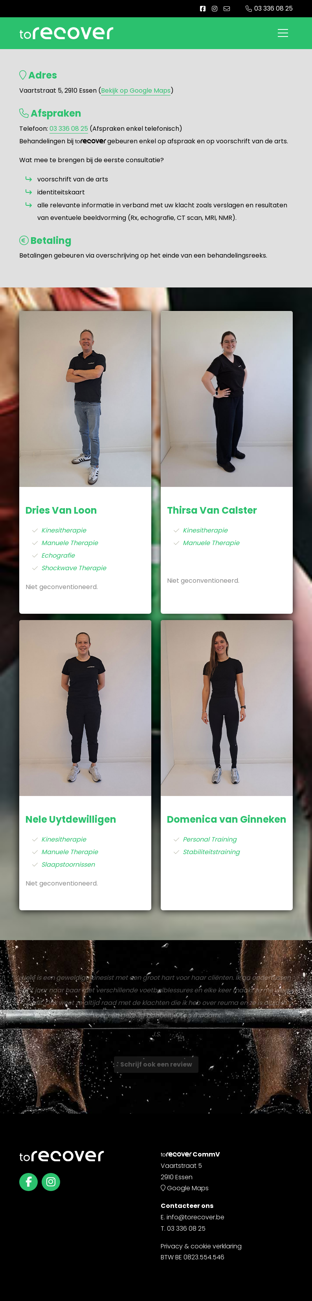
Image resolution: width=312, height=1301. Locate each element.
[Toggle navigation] (283, 33)
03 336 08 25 (273, 8)
